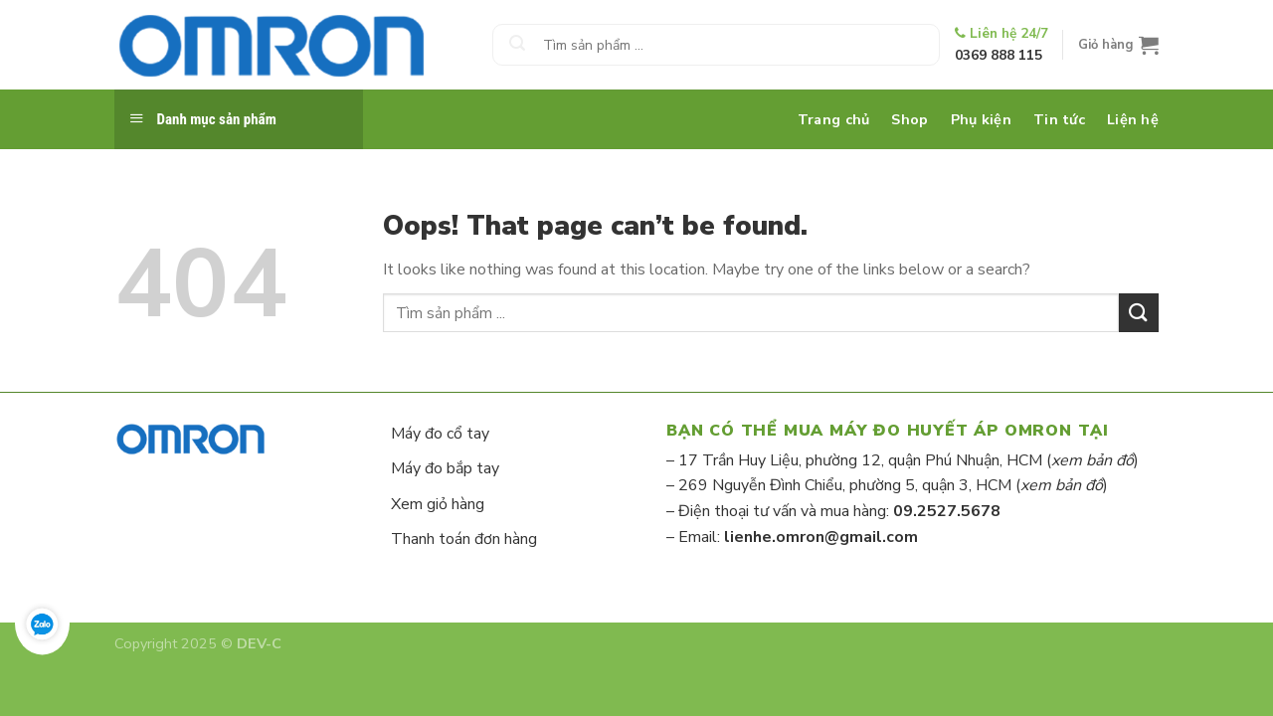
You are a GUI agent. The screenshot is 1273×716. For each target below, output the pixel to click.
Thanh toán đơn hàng (464, 539)
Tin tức (1059, 119)
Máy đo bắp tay (445, 468)
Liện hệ (1133, 119)
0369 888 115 (998, 55)
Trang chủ (834, 119)
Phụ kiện (981, 119)
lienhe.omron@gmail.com (821, 537)
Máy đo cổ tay (440, 434)
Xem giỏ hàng (437, 504)
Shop (909, 119)
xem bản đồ (1092, 460)
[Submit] (517, 45)
